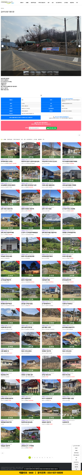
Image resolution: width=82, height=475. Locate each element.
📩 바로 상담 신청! (51, 128)
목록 (79, 135)
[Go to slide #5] (50, 73)
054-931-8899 (55, 472)
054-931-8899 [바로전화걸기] (67, 98)
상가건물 (66, 2)
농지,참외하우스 (59, 2)
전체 (1, 139)
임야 (48, 2)
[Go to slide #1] (26, 73)
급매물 (27, 2)
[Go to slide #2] (32, 73)
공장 (52, 2)
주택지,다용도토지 (41, 2)
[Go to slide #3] (38, 73)
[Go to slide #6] (56, 73)
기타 (77, 2)
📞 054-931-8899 (76, 445)
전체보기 (21, 2)
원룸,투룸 (72, 2)
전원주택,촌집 (33, 2)
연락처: (27, 128)
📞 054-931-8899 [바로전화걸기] (61, 117)
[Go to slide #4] (44, 73)
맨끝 (52, 457)
